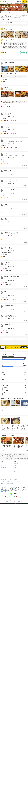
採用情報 (13, 749)
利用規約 (7, 750)
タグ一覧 (15, 716)
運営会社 (3, 749)
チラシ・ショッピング (4, 718)
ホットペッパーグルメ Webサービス (10, 706)
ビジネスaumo (3, 727)
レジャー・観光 (3, 716)
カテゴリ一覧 (16, 720)
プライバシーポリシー (13, 750)
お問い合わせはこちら (4, 740)
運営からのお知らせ (8, 749)
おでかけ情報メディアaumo (5, 725)
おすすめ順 (8, 19)
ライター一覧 (16, 718)
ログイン (25, 1)
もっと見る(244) (14, 681)
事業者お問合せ (16, 725)
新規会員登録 (18, 1)
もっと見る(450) (14, 662)
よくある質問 (18, 749)
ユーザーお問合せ (23, 749)
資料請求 (15, 727)
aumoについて (20, 750)
